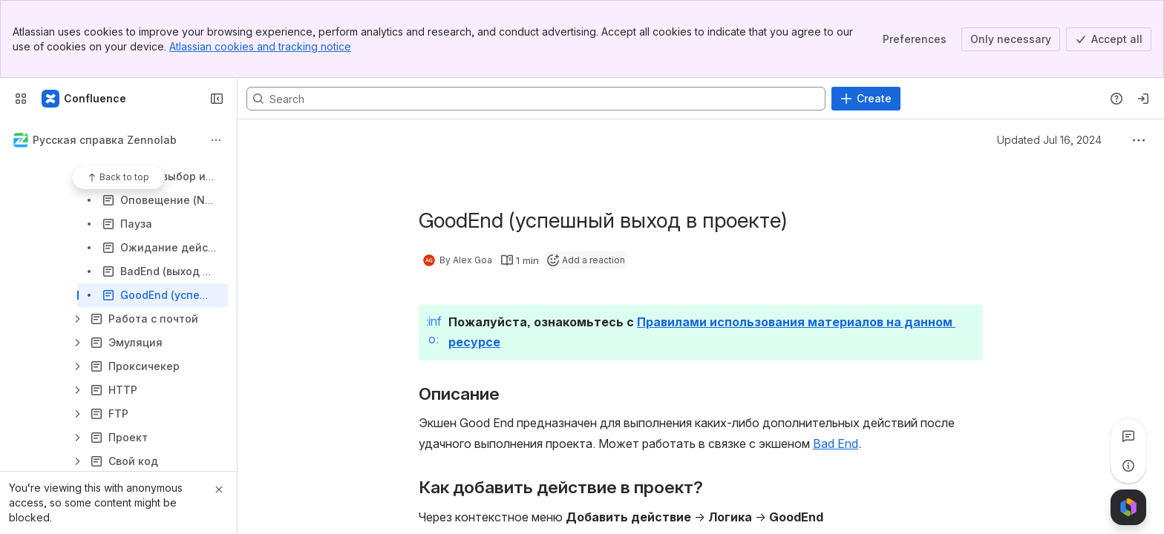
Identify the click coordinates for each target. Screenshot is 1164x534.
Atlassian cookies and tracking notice (260, 46)
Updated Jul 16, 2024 (1049, 140)
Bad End (835, 443)
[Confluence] (85, 99)
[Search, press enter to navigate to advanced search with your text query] (535, 99)
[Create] (865, 99)
